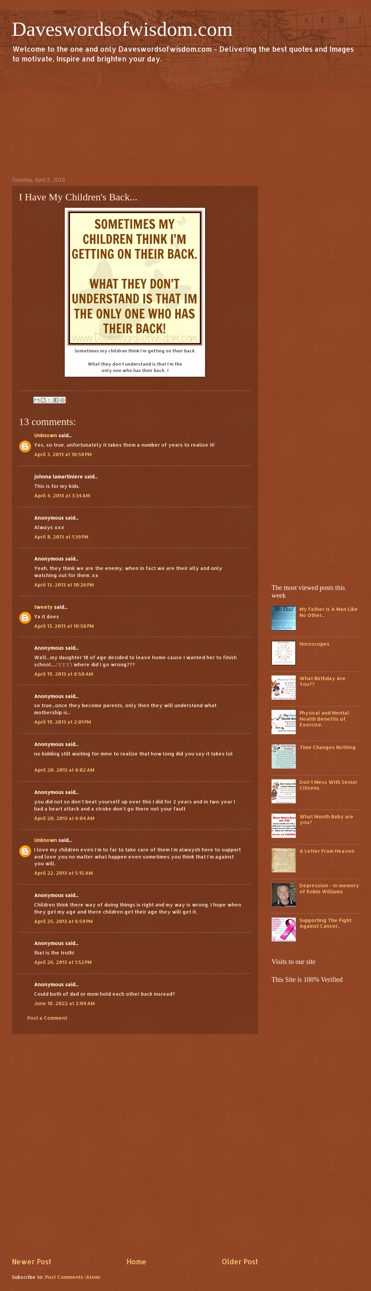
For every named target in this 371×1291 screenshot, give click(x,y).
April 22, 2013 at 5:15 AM (63, 873)
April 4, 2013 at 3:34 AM (62, 495)
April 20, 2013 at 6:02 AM (64, 770)
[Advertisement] (185, 119)
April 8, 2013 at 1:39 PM (61, 536)
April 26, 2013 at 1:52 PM (63, 962)
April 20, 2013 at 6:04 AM (64, 818)
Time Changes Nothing (327, 747)
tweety (43, 607)
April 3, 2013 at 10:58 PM (63, 454)
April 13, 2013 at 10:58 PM (64, 626)
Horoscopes (314, 644)
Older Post (240, 1261)
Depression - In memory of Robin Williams (329, 888)
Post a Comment (47, 1018)
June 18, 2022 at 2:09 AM (64, 1003)
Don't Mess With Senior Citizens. (328, 785)
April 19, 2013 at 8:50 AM (63, 674)
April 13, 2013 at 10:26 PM (64, 584)
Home (136, 1261)
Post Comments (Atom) (73, 1277)
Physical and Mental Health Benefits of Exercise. (324, 719)
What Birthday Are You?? (322, 681)
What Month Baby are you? (326, 819)
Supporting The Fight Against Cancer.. (325, 923)
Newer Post (31, 1261)
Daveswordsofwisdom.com (122, 29)
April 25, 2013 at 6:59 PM (63, 921)
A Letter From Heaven (326, 851)
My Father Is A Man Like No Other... (328, 612)
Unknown (45, 435)
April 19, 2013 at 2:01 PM (62, 722)
